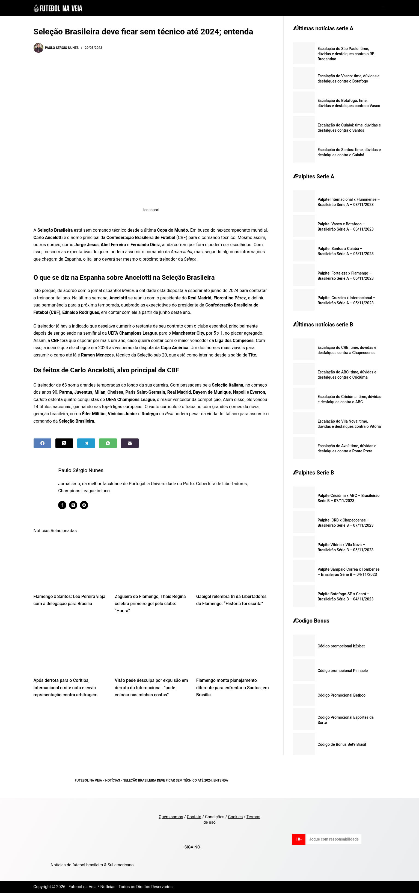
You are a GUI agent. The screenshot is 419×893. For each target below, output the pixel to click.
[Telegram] (86, 443)
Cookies (235, 816)
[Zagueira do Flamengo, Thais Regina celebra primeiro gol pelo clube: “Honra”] (151, 563)
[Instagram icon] (84, 505)
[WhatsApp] (108, 443)
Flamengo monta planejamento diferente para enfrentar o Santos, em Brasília (232, 687)
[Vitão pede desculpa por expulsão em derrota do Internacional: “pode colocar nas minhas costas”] (151, 647)
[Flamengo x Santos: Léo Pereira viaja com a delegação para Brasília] (70, 563)
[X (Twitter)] (64, 443)
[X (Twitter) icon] (73, 505)
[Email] (130, 443)
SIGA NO (193, 847)
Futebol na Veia (88, 780)
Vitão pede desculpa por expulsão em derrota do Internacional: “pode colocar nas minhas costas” (151, 687)
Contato (194, 816)
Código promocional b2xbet (341, 646)
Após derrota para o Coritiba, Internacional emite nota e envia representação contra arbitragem (66, 687)
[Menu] (383, 8)
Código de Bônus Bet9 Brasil (341, 744)
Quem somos (171, 816)
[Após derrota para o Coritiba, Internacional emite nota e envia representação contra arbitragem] (70, 647)
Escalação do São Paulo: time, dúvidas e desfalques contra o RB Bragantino (345, 53)
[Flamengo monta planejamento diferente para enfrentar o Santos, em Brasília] (232, 647)
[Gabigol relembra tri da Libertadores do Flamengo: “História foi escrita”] (232, 563)
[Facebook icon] (62, 505)
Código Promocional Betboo (341, 695)
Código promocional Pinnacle (342, 670)
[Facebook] (42, 443)
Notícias (112, 780)
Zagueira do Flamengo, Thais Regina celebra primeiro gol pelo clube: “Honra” (150, 604)
